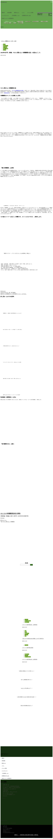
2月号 (26, 632)
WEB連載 (9, 12)
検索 (26, 563)
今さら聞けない (6, 521)
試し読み (5, 47)
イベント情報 (30, 12)
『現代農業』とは (15, 15)
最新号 (3, 12)
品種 (25, 636)
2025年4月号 (6, 92)
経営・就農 (13, 41)
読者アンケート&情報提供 (8, 18)
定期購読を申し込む (26, 15)
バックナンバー (5, 15)
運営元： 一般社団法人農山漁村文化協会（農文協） (26, 834)
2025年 (4, 50)
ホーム (2, 41)
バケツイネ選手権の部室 (27, 647)
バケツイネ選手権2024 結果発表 (29, 659)
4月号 (4, 44)
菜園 (25, 630)
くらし (23, 12)
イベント (26, 619)
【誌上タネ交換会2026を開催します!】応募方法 (33, 638)
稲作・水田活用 (28, 620)
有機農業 (12, 521)
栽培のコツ (16, 12)
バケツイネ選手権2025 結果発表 (29, 624)
